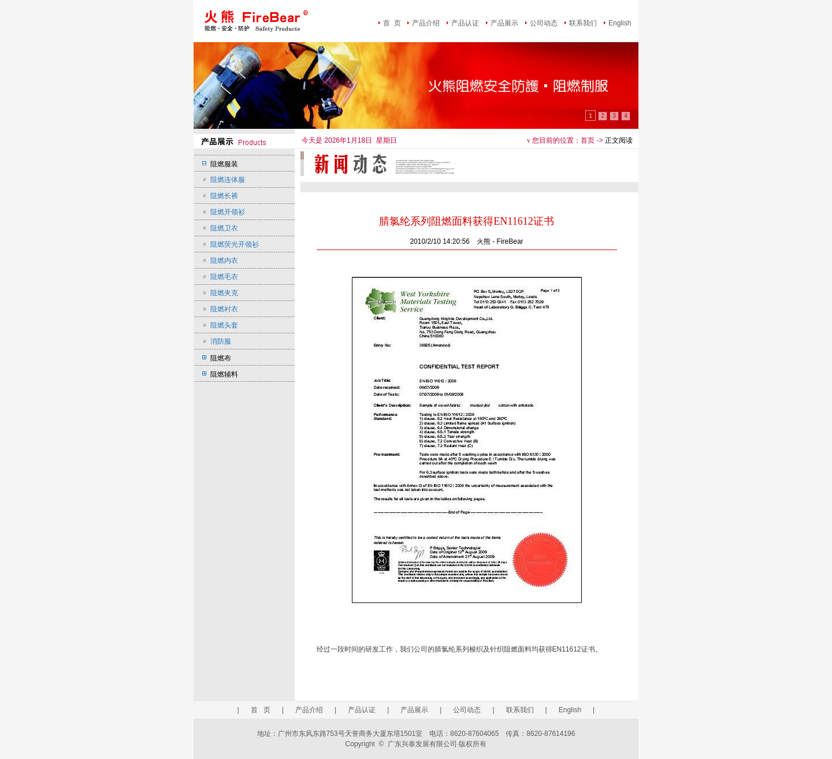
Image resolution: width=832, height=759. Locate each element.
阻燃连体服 (227, 180)
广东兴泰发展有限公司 (422, 744)
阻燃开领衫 (227, 212)
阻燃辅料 (224, 374)
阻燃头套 (224, 325)
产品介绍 (426, 23)
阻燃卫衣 (224, 228)
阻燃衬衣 (224, 309)
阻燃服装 (224, 164)
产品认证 (465, 23)
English (619, 23)
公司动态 (544, 23)
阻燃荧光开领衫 (234, 244)
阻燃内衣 (224, 260)
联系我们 (583, 23)
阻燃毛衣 (224, 277)
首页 (588, 140)
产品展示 (504, 23)
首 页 (392, 23)
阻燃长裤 (224, 196)
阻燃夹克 (224, 293)
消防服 (220, 341)
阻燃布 (220, 358)
